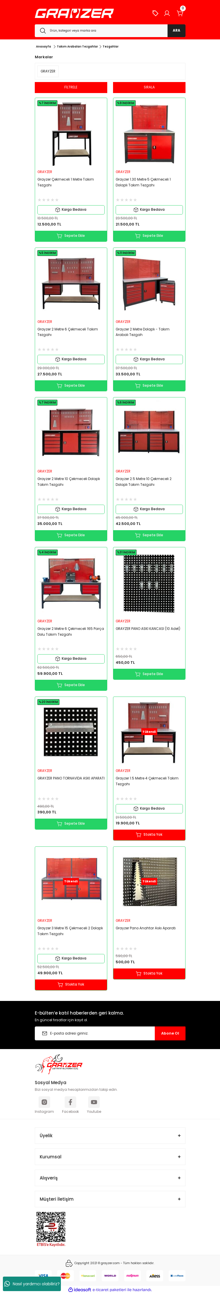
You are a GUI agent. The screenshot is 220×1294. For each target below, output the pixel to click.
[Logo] (74, 13)
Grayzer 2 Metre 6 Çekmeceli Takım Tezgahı (67, 332)
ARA (176, 30)
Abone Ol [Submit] (170, 1033)
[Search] (110, 30)
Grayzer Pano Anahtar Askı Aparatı (146, 928)
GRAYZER (44, 172)
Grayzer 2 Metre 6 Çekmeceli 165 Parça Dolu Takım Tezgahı (70, 631)
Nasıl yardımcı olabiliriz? (32, 1284)
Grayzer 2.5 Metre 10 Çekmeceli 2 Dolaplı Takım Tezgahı (144, 482)
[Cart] (180, 13)
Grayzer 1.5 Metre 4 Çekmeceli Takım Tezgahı (147, 781)
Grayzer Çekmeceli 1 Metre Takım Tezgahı (65, 182)
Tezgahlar (111, 46)
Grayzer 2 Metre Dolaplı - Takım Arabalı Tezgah (143, 332)
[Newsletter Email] (110, 1033)
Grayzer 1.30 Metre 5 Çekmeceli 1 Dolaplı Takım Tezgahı (143, 182)
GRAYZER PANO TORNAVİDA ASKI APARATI (71, 778)
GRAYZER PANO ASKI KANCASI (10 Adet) (148, 628)
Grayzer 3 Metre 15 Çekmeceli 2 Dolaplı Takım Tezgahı (70, 931)
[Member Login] (166, 13)
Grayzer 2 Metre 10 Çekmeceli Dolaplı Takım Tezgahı (68, 482)
